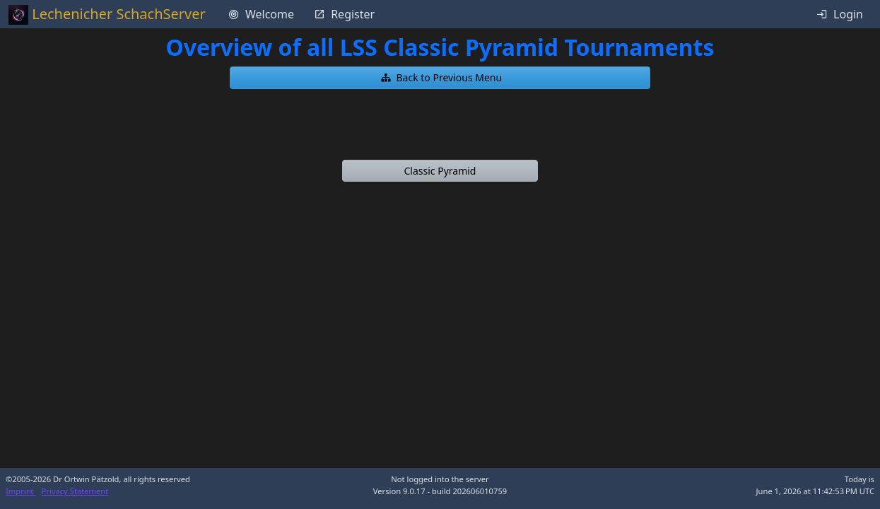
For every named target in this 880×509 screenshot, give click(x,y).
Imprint (21, 491)
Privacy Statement (75, 491)
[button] (440, 77)
